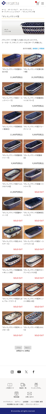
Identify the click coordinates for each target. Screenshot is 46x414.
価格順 (35, 48)
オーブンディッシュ (26, 10)
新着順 (41, 48)
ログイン (18, 402)
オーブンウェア (13, 10)
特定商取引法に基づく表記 (15, 404)
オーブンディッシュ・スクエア (11, 12)
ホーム (4, 10)
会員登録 (25, 402)
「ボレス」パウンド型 (28, 12)
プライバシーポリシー (32, 404)
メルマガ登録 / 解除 (37, 402)
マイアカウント (8, 402)
